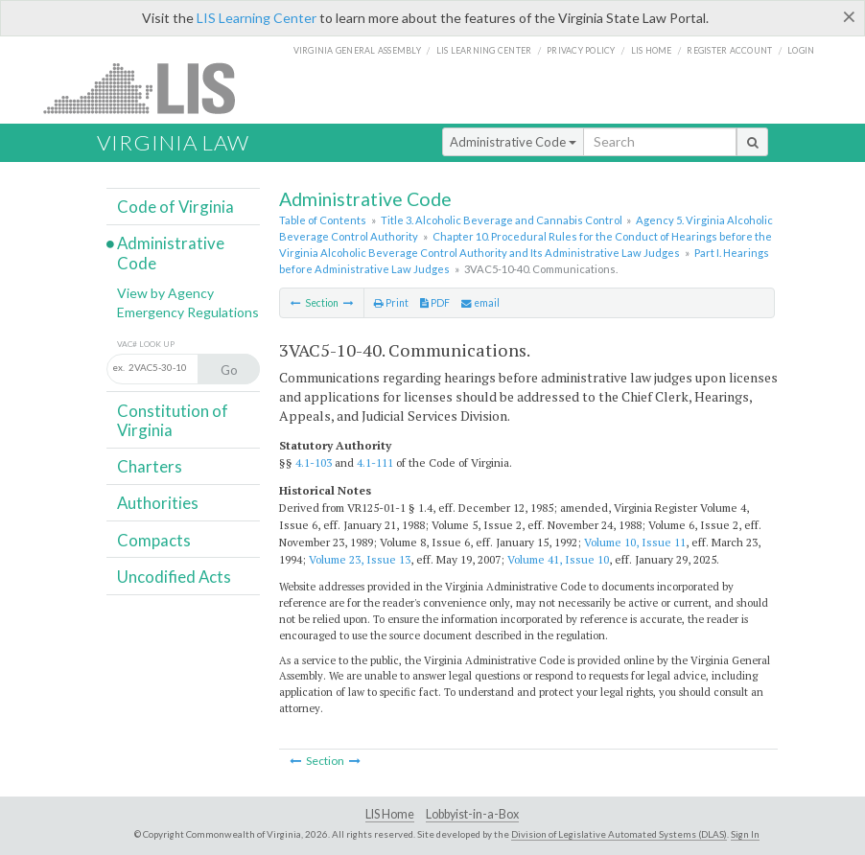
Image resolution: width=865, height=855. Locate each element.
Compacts (154, 540)
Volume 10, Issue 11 (635, 542)
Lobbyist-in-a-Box (472, 814)
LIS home (651, 50)
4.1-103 (313, 462)
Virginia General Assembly (357, 50)
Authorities (158, 503)
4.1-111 (375, 462)
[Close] (849, 16)
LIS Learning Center (256, 18)
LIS (150, 87)
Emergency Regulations (188, 312)
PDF (435, 303)
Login (800, 50)
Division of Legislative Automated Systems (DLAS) (619, 834)
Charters (149, 466)
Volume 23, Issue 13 (359, 559)
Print (391, 303)
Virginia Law (173, 142)
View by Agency (165, 293)
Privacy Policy (581, 50)
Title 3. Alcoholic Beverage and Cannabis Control (501, 220)
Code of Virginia (175, 206)
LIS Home (389, 814)
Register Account (729, 50)
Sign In (745, 834)
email (480, 303)
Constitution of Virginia (172, 420)
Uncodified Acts (174, 576)
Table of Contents (322, 220)
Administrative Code (513, 142)
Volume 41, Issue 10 (558, 559)
